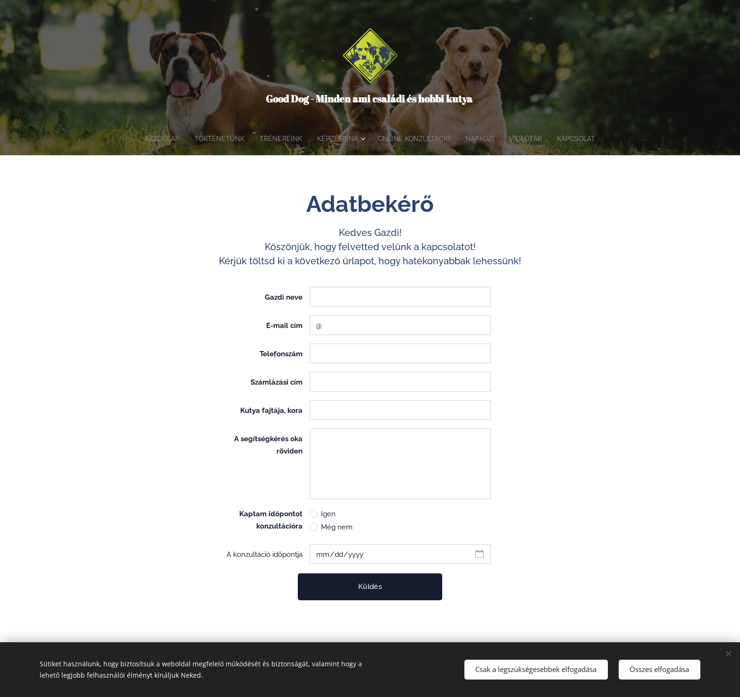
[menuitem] (154, 139)
